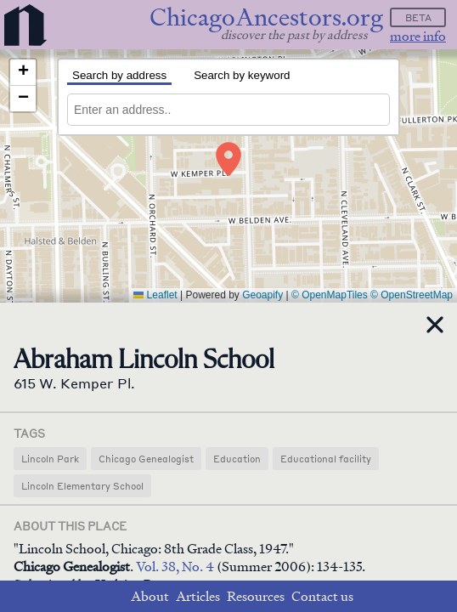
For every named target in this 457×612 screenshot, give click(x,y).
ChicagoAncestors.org (266, 17)
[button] (228, 159)
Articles (198, 596)
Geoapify (262, 295)
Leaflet (155, 295)
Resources (256, 596)
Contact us (322, 596)
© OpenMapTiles (329, 295)
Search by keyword (242, 75)
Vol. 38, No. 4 (176, 566)
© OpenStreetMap (411, 295)
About (150, 596)
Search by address (119, 75)
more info (418, 36)
